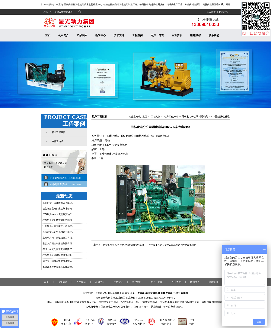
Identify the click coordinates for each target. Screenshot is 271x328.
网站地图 (223, 12)
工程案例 (137, 35)
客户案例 (136, 282)
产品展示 (82, 35)
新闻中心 (100, 35)
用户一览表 (157, 35)
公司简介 (63, 35)
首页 (47, 35)
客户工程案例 (58, 132)
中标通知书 (57, 141)
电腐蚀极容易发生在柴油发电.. (58, 266)
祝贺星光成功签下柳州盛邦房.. (58, 220)
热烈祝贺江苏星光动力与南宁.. (58, 232)
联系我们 (214, 35)
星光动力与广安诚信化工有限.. (58, 237)
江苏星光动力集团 (138, 116)
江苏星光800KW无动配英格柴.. (58, 214)
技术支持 (119, 35)
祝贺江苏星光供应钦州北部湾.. (58, 208)
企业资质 (177, 35)
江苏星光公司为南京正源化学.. (58, 226)
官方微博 (211, 12)
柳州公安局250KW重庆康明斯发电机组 (177, 245)
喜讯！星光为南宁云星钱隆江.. (58, 249)
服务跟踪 (195, 35)
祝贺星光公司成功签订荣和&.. (57, 255)
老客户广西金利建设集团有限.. (58, 243)
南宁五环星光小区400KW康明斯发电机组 (123, 245)
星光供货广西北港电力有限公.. (58, 202)
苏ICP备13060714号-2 (164, 297)
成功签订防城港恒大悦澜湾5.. (57, 261)
